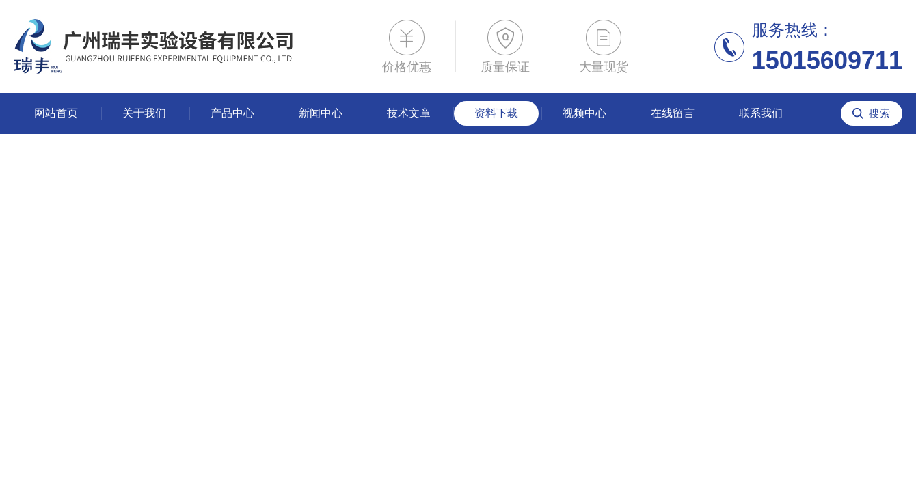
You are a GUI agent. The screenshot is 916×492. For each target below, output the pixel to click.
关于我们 (144, 113)
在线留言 (673, 113)
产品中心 (232, 113)
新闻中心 (320, 113)
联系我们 (761, 113)
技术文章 (409, 113)
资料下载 (496, 113)
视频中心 (584, 113)
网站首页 (56, 113)
